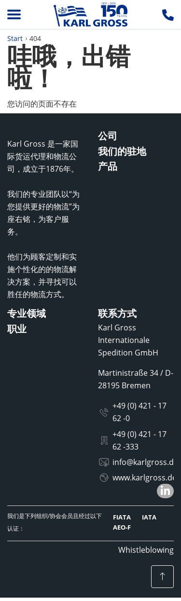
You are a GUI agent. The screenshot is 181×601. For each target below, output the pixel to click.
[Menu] (14, 14)
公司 (107, 135)
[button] (165, 491)
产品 (107, 166)
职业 (17, 328)
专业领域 (26, 313)
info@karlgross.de (145, 462)
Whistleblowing (146, 550)
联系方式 (117, 313)
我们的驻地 (122, 151)
